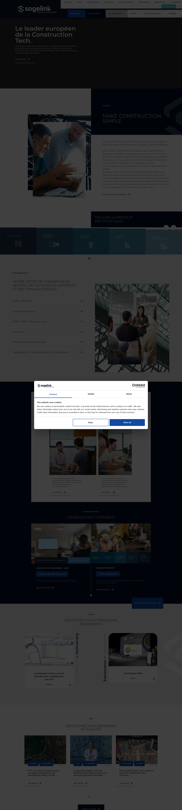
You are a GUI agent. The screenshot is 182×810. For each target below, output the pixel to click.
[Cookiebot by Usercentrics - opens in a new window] (134, 386)
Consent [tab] (53, 394)
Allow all (127, 422)
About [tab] (129, 394)
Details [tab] (91, 394)
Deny (90, 422)
